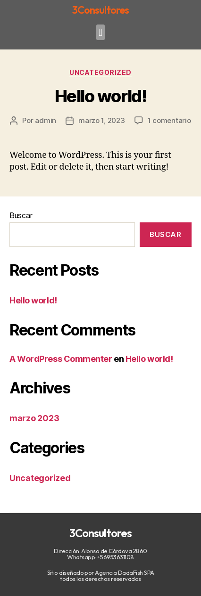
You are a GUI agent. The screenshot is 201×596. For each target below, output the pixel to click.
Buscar (20, 215)
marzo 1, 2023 (101, 120)
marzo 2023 (34, 418)
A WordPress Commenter (60, 359)
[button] (100, 32)
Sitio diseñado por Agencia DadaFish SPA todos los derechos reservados (100, 575)
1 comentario (169, 120)
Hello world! (100, 96)
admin (45, 120)
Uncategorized (100, 72)
